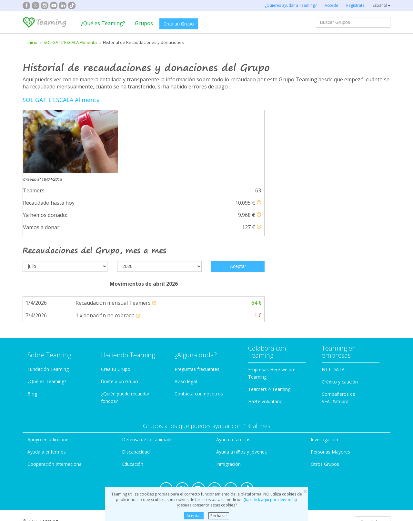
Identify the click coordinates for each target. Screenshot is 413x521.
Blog (32, 321)
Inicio (32, 42)
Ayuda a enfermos (46, 379)
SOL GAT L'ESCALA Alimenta (70, 42)
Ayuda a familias (233, 367)
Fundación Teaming (48, 296)
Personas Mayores (330, 379)
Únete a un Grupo (119, 309)
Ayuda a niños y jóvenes (241, 379)
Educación (132, 391)
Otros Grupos (325, 391)
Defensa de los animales (148, 367)
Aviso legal (186, 309)
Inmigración (228, 391)
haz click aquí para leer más (270, 499)
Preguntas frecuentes (197, 296)
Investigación (324, 367)
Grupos (144, 23)
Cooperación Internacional (55, 391)
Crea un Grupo (179, 24)
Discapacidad (136, 379)
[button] (259, 139)
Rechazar (218, 515)
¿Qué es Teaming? (103, 23)
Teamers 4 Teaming (269, 316)
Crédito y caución (340, 309)
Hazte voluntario (265, 329)
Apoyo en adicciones (49, 367)
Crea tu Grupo (115, 296)
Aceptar (193, 515)
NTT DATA (333, 297)
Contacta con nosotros (199, 321)
